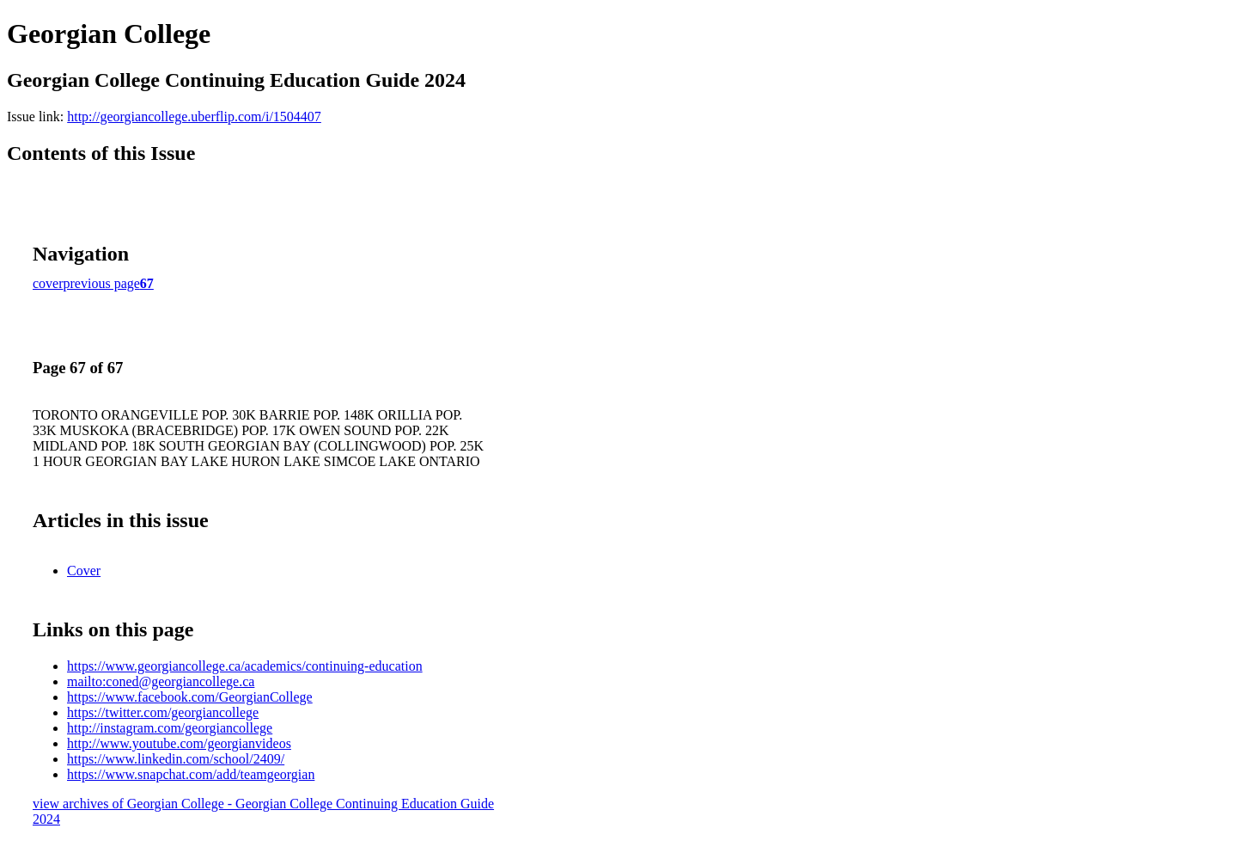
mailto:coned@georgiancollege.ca (160, 681)
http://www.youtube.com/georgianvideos (179, 743)
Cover (84, 570)
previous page (102, 283)
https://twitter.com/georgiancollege (163, 712)
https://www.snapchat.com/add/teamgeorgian (190, 774)
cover (48, 283)
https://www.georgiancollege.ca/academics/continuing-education (245, 666)
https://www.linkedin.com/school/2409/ (175, 759)
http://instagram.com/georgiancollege (169, 728)
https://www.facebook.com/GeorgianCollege (190, 697)
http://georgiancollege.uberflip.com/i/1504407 (194, 116)
